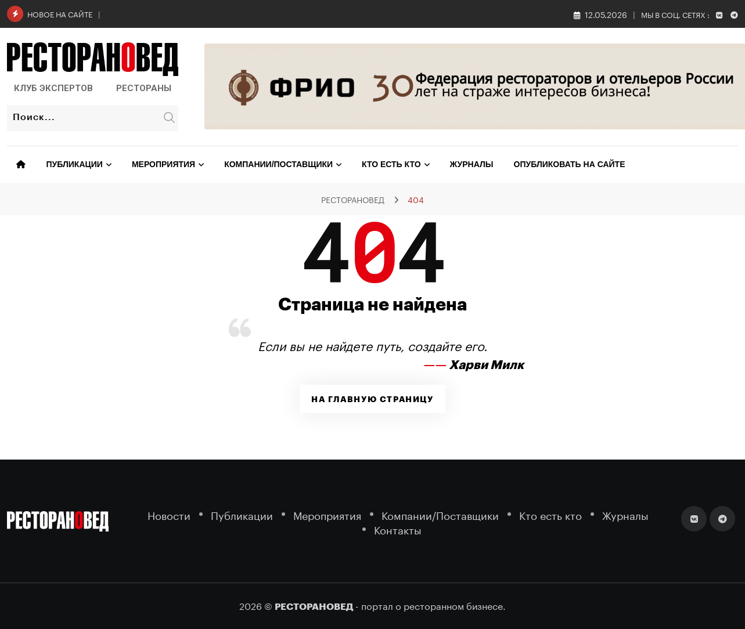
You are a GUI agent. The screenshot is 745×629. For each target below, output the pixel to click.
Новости (168, 514)
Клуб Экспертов (53, 88)
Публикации (74, 164)
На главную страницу (372, 399)
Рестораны (143, 88)
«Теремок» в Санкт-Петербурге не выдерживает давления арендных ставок (253, 13)
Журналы (472, 164)
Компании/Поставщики (278, 164)
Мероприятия (163, 164)
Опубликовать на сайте (569, 164)
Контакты (398, 529)
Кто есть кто (391, 164)
